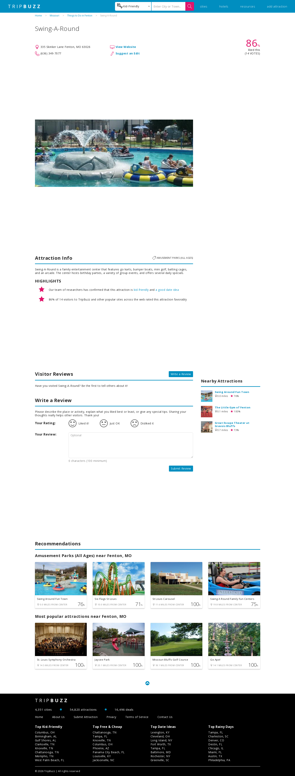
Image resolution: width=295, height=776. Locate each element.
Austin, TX (215, 756)
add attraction (277, 6)
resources (247, 6)
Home (38, 15)
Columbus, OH (45, 732)
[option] (114, 153)
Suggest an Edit (128, 53)
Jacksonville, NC (103, 760)
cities (203, 6)
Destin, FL (215, 744)
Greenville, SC (160, 760)
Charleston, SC (218, 736)
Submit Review (181, 468)
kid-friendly (141, 290)
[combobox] (133, 6)
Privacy (111, 717)
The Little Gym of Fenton (233, 407)
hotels (223, 6)
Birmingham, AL (46, 736)
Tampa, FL (100, 736)
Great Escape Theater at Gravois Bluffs (232, 424)
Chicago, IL (216, 748)
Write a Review (181, 374)
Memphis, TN (44, 756)
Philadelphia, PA (219, 760)
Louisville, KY (102, 756)
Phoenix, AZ (101, 748)
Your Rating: (45, 423)
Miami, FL (215, 752)
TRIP (24, 6)
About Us (58, 717)
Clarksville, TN (45, 744)
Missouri (54, 15)
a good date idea (167, 290)
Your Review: (46, 434)
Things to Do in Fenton (79, 15)
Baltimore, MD (161, 752)
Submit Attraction (86, 717)
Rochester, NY (160, 756)
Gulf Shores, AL (45, 740)
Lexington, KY (160, 732)
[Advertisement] (147, 88)
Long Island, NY (161, 740)
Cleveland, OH (160, 736)
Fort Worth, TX (161, 744)
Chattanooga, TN (47, 752)
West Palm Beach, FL (49, 760)
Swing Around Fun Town (232, 392)
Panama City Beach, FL (109, 752)
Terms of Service (137, 717)
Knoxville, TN (44, 748)
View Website (126, 47)
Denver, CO (216, 740)
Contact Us (165, 717)
